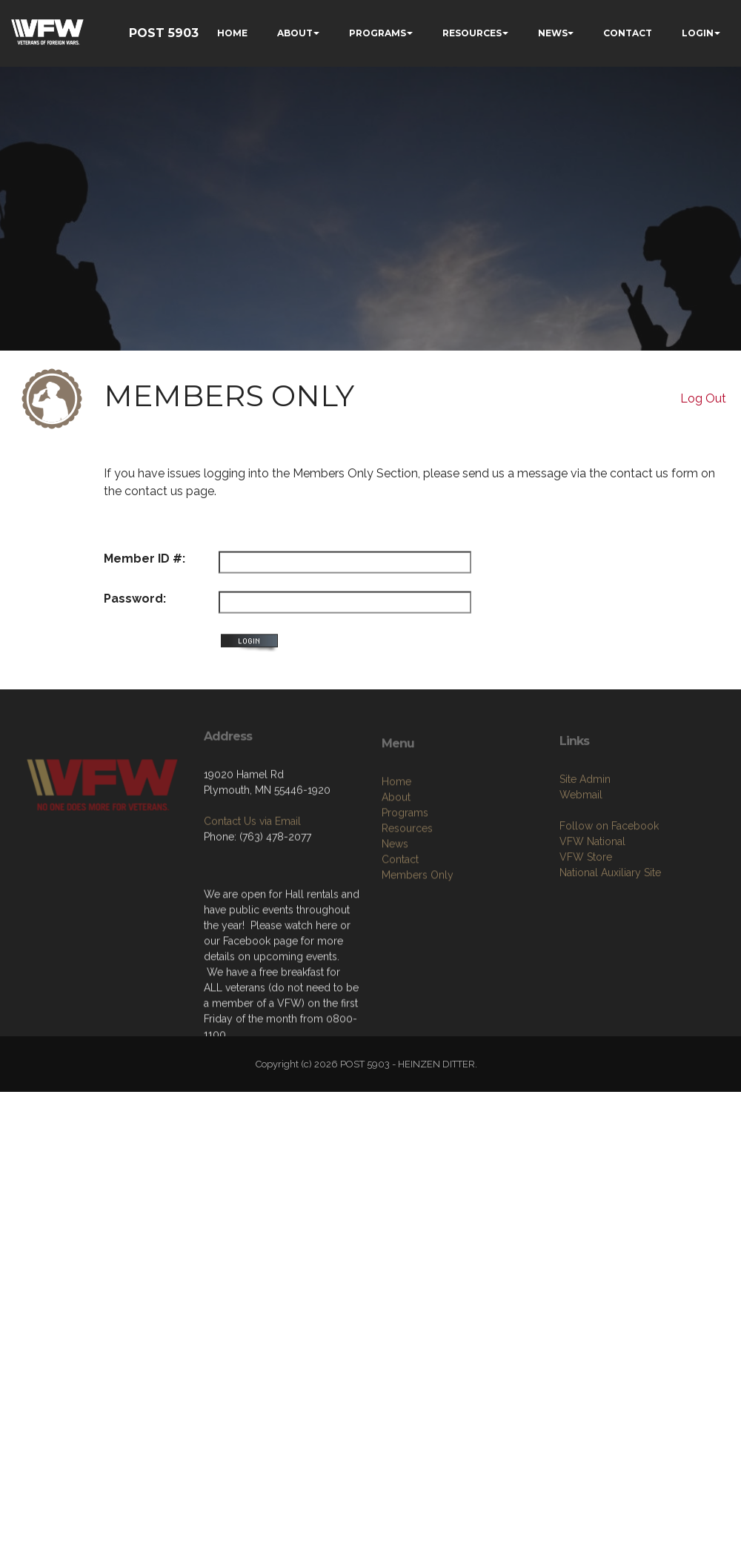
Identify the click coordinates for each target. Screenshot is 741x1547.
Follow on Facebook (609, 890)
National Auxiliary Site (610, 937)
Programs (405, 884)
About (396, 868)
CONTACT (627, 33)
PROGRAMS (377, 33)
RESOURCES (472, 33)
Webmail (580, 859)
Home (396, 852)
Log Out (703, 398)
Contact (400, 930)
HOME (232, 33)
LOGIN (698, 33)
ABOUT (295, 33)
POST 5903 (164, 33)
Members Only (417, 946)
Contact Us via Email (252, 872)
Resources (407, 899)
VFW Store (585, 921)
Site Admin (585, 843)
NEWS (553, 33)
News (395, 915)
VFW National (592, 906)
